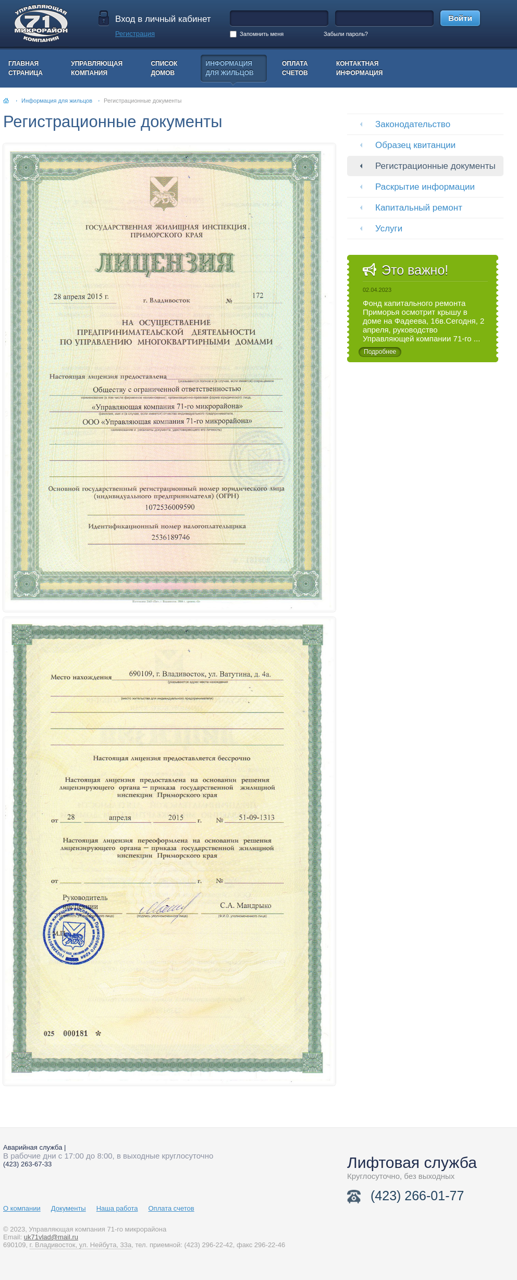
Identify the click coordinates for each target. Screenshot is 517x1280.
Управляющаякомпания (96, 68)
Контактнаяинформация (359, 68)
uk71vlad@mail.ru (51, 1237)
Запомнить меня (257, 34)
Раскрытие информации (425, 187)
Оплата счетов (171, 1208)
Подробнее (380, 351)
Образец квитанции (415, 145)
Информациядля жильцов (230, 68)
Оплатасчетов (295, 68)
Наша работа (117, 1208)
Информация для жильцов (56, 100)
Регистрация (135, 34)
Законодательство (412, 124)
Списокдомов (164, 68)
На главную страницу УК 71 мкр (50, 23)
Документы (68, 1208)
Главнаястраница (25, 68)
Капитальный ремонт (418, 208)
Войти (460, 18)
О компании (22, 1208)
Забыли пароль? (346, 34)
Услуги (388, 228)
